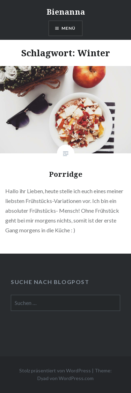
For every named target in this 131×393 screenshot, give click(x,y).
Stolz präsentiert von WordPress (55, 370)
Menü (68, 28)
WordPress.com (76, 378)
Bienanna (65, 11)
